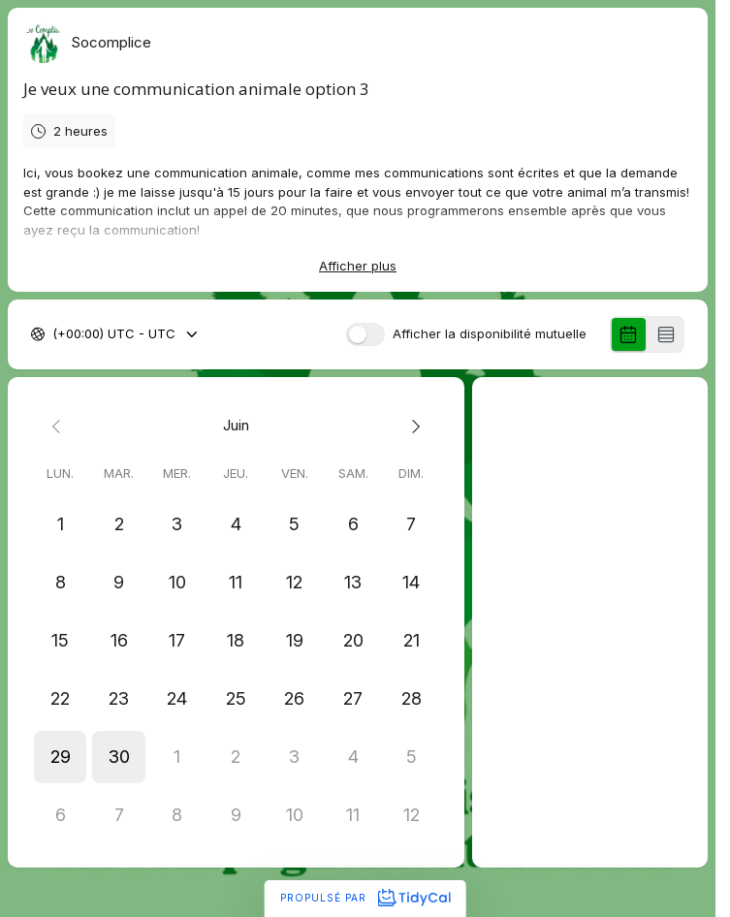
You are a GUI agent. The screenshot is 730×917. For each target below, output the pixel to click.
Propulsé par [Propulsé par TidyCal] (365, 897)
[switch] (365, 334)
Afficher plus (358, 265)
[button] (60, 757)
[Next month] (411, 426)
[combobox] (54, 335)
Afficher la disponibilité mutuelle (490, 335)
